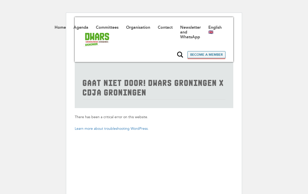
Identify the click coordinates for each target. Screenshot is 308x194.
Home (60, 27)
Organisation (138, 27)
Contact (165, 27)
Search (180, 55)
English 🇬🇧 (215, 30)
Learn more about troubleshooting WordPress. (112, 128)
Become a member (206, 54)
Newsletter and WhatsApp (190, 32)
